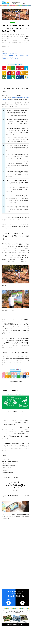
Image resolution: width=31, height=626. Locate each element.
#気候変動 (4, 46)
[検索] (24, 3)
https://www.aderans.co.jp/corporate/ (10, 461)
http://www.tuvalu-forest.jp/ (8, 472)
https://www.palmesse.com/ (8, 465)
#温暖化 (8, 46)
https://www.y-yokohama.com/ (9, 469)
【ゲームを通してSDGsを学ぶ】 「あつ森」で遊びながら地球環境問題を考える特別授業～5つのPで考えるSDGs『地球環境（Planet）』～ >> (15, 516)
